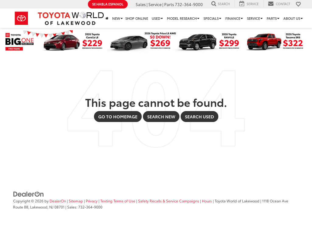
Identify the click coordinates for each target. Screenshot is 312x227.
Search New (161, 117)
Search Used (199, 117)
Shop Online (136, 18)
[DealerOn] (28, 193)
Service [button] (253, 18)
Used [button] (156, 18)
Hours (207, 200)
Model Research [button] (182, 18)
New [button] (116, 18)
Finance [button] (232, 18)
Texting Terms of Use (117, 200)
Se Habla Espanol (107, 4)
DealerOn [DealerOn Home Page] (58, 200)
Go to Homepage (117, 117)
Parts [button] (272, 18)
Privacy (92, 200)
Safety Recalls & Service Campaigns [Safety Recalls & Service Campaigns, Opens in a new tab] (168, 200)
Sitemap (76, 200)
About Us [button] (291, 18)
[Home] (107, 18)
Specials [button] (211, 18)
